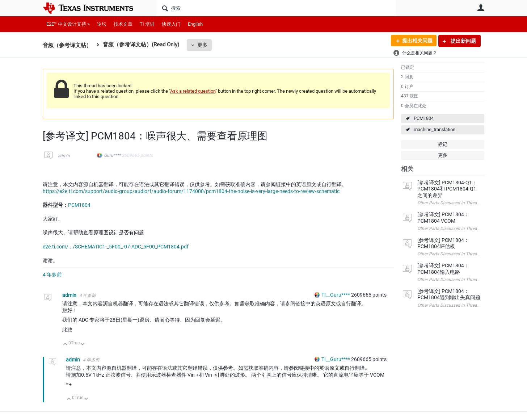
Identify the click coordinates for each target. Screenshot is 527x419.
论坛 (101, 24)
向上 (65, 345)
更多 (202, 45)
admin (64, 155)
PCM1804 (424, 118)
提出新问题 (463, 41)
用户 (480, 7)
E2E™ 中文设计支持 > (68, 24)
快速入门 (171, 24)
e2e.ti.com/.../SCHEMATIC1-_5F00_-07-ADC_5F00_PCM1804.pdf (116, 247)
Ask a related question (192, 91)
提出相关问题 (416, 41)
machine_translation (434, 129)
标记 (442, 144)
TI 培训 (147, 24)
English (195, 24)
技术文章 (123, 24)
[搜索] (276, 8)
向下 (83, 345)
